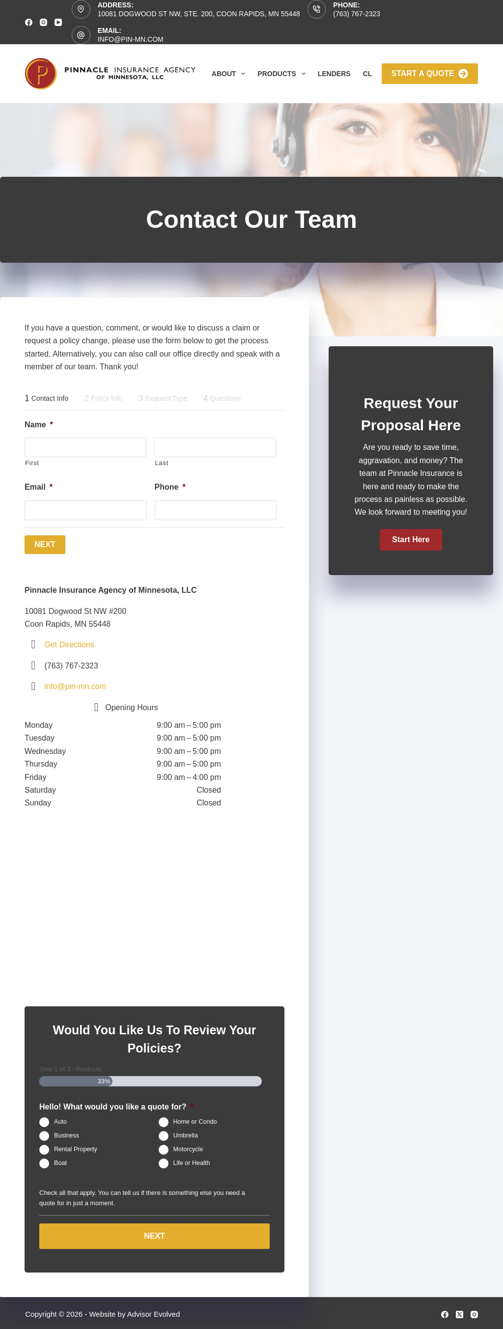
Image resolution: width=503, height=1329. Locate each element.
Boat (60, 1162)
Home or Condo (195, 1121)
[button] (411, 540)
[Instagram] (43, 22)
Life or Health (191, 1162)
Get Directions (69, 644)
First (32, 463)
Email (39, 487)
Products (283, 74)
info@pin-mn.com (131, 39)
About (231, 74)
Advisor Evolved (153, 1312)
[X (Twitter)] (459, 1312)
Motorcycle (188, 1148)
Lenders (334, 74)
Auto (60, 1121)
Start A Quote (429, 74)
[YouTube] (58, 22)
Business (66, 1135)
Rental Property (75, 1148)
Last (161, 463)
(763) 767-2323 (356, 14)
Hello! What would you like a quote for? (116, 1106)
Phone (170, 487)
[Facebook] (28, 22)
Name (39, 424)
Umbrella (185, 1135)
